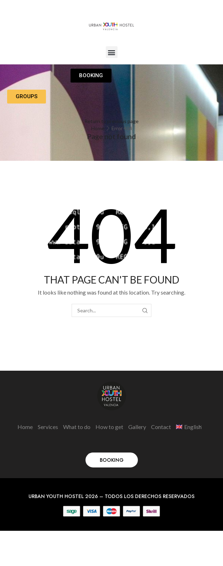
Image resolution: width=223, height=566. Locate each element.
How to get (109, 426)
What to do (76, 426)
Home (97, 128)
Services (48, 426)
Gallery (137, 426)
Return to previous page (111, 121)
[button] (112, 52)
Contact (161, 426)
